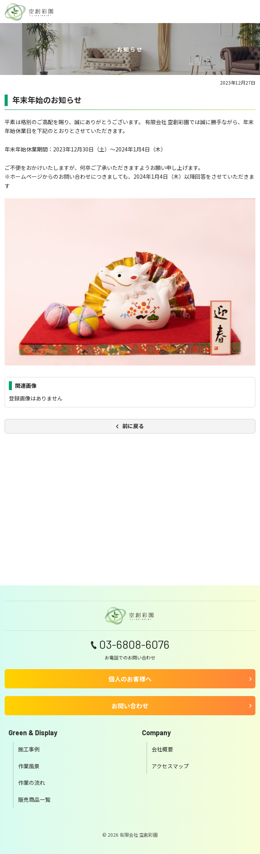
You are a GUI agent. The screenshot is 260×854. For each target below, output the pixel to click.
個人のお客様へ (130, 678)
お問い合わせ (130, 705)
